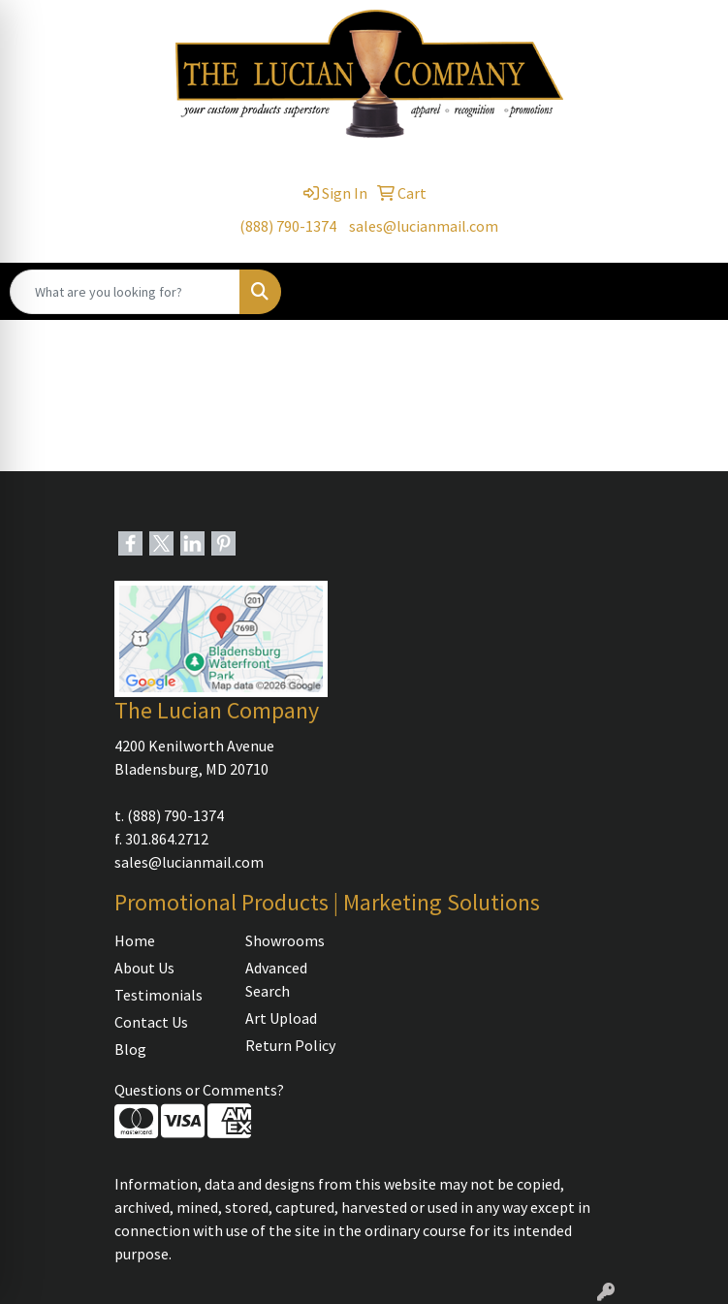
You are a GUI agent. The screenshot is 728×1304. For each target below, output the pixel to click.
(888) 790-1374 (287, 226)
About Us (144, 967)
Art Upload (281, 1018)
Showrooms (285, 940)
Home (134, 940)
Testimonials (158, 994)
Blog (130, 1049)
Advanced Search (276, 979)
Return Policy (290, 1045)
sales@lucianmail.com (423, 226)
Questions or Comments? (199, 1089)
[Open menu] (689, 291)
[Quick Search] (125, 292)
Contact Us (151, 1022)
